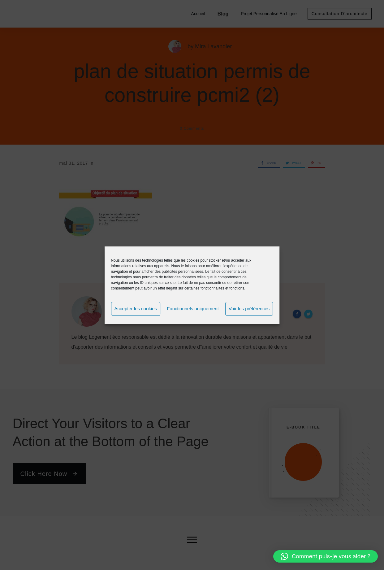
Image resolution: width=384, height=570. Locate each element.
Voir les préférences (249, 308)
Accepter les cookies (135, 308)
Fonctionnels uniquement (193, 308)
